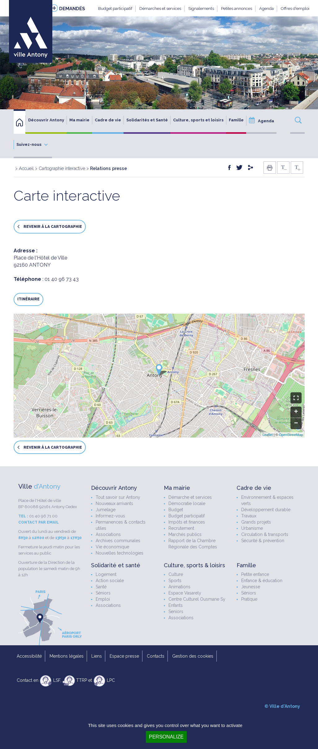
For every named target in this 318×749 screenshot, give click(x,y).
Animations (179, 586)
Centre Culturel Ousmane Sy (196, 599)
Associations (108, 534)
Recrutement (181, 528)
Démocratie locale (186, 503)
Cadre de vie (108, 120)
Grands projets (256, 522)
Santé (101, 586)
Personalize (166, 736)
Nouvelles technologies (119, 553)
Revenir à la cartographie (49, 226)
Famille (236, 120)
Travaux (248, 515)
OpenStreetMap (291, 435)
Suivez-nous (32, 144)
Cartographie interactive (62, 168)
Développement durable (265, 509)
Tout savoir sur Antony (118, 497)
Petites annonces (236, 8)
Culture (175, 574)
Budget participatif (115, 8)
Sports (174, 580)
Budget (175, 509)
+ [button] (296, 412)
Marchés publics (185, 534)
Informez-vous (110, 515)
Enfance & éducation (261, 580)
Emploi (103, 599)
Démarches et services (160, 8)
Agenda (266, 8)
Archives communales (118, 540)
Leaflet (268, 435)
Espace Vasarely (184, 592)
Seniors (175, 611)
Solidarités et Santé (147, 120)
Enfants (175, 605)
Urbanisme (252, 528)
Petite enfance (255, 574)
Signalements (201, 8)
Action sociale (110, 580)
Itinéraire (28, 299)
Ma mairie (79, 120)
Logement (106, 574)
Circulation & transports (264, 534)
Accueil (26, 168)
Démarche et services (190, 497)
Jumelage (105, 509)
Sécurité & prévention (262, 540)
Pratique (249, 599)
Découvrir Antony (46, 120)
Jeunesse (250, 586)
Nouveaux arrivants (114, 503)
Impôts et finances (186, 522)
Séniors (103, 592)
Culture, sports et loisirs (198, 120)
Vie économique (112, 546)
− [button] (296, 423)
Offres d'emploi (295, 8)
